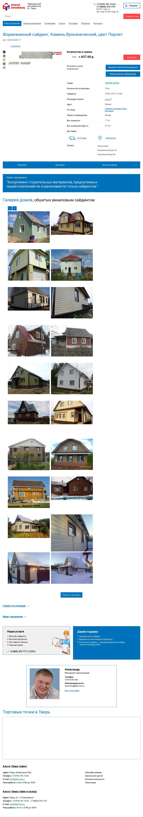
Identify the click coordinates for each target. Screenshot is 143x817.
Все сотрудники (72, 691)
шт (75, 57)
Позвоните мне (132, 16)
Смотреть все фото (71, 595)
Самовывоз (110, 138)
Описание (21, 165)
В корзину (131, 57)
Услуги (62, 23)
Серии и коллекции (32, 23)
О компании (49, 23)
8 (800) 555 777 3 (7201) (23, 651)
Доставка (73, 23)
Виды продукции (12, 23)
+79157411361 (71, 680)
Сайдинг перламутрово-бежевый (116, 110)
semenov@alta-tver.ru (74, 686)
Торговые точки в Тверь (26, 712)
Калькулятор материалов (123, 74)
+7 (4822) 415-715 (105, 7)
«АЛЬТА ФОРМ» (112, 83)
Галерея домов (18, 200)
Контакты (98, 23)
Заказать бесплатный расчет (123, 67)
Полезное (85, 23)
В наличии (15, 46)
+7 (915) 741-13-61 (106, 4)
